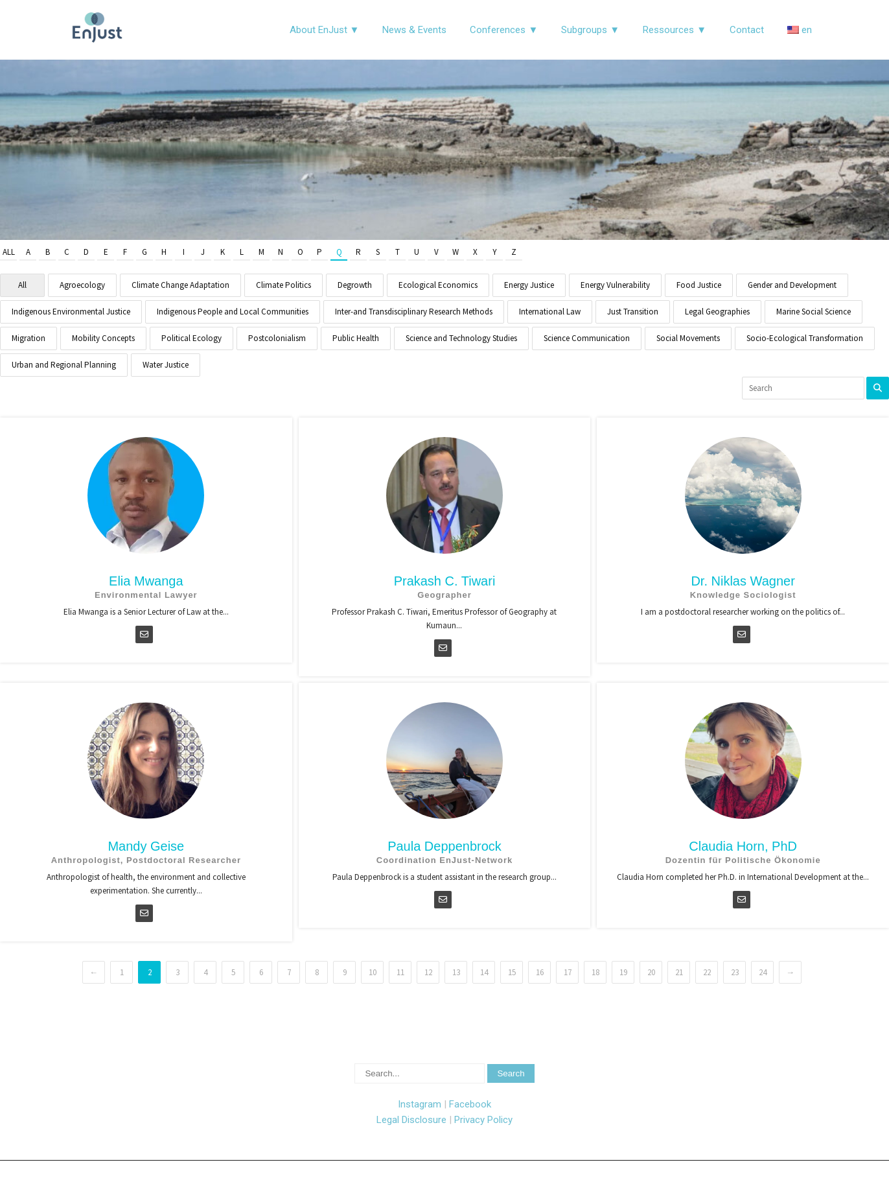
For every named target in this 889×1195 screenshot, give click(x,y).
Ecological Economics (438, 284)
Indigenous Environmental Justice (71, 311)
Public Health (355, 338)
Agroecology (82, 284)
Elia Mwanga (146, 581)
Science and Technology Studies (461, 338)
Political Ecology (191, 338)
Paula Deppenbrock (444, 846)
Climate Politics (283, 284)
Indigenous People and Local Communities (232, 311)
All (9, 251)
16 (540, 972)
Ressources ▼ (674, 30)
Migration (28, 338)
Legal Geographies (717, 311)
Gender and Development (792, 284)
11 (400, 972)
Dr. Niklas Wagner (742, 581)
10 (372, 972)
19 (623, 972)
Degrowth (355, 284)
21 (679, 972)
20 (651, 972)
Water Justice (166, 364)
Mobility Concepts (103, 338)
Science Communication (587, 338)
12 (428, 972)
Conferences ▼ (504, 30)
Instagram (419, 1104)
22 (707, 972)
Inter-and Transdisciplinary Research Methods (413, 311)
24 (763, 972)
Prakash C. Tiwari (445, 581)
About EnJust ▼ (325, 30)
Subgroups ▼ (590, 30)
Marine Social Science (813, 311)
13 (456, 972)
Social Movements (688, 338)
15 (512, 972)
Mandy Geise (146, 846)
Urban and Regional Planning (64, 364)
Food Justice (698, 284)
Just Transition (632, 311)
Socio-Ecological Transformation (804, 338)
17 (568, 972)
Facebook (470, 1104)
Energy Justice (529, 284)
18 (595, 972)
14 (484, 972)
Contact (747, 30)
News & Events (414, 30)
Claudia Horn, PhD (743, 846)
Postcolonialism (277, 338)
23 (735, 972)
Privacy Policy (483, 1120)
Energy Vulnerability (615, 284)
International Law (550, 311)
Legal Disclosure (411, 1120)
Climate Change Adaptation (180, 284)
